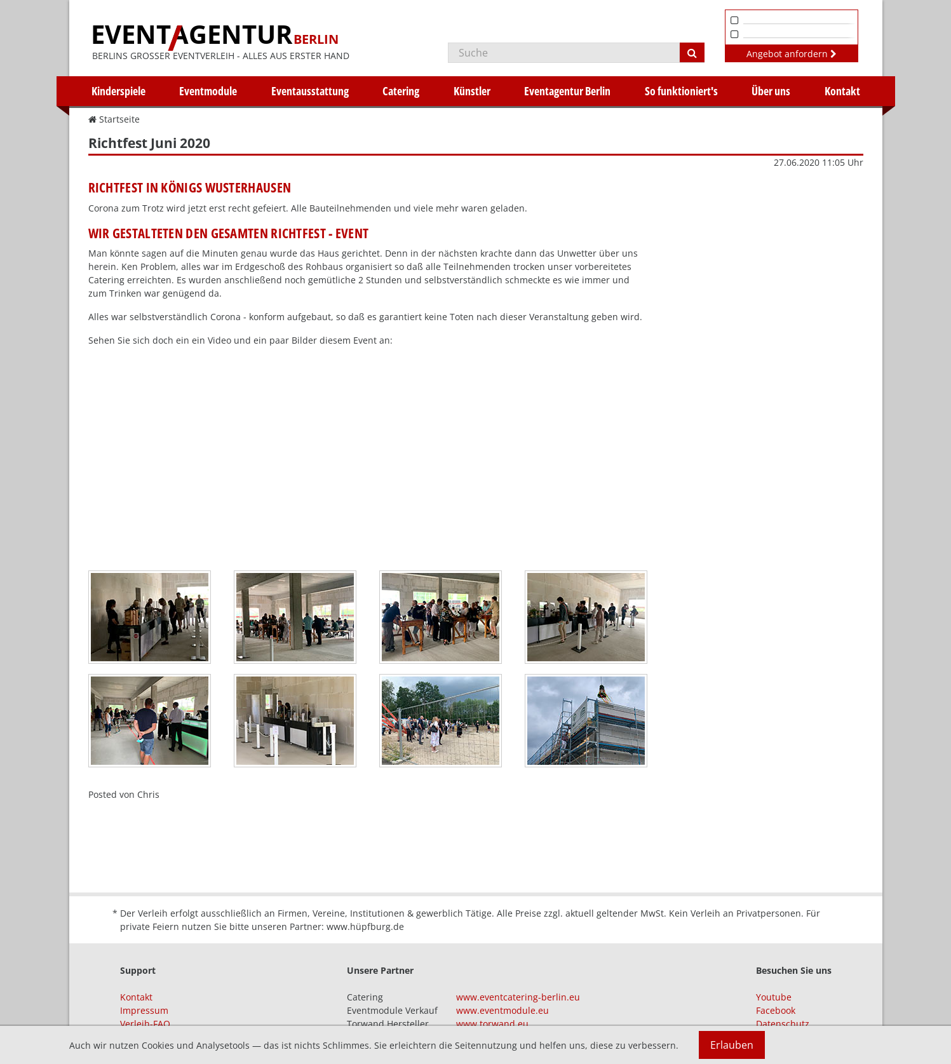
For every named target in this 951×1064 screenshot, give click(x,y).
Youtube (774, 997)
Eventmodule (208, 90)
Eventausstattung (310, 90)
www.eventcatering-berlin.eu (518, 997)
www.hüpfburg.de (365, 926)
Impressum (144, 1010)
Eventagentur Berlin (567, 90)
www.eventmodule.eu (502, 1010)
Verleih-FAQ (145, 1024)
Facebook (775, 1010)
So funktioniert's (681, 90)
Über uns (771, 90)
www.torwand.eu (492, 1024)
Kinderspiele (118, 90)
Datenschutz (782, 1024)
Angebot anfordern (791, 54)
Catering (400, 90)
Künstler (472, 90)
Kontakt (842, 90)
